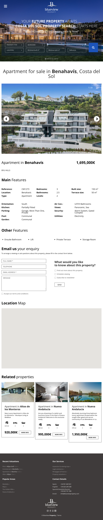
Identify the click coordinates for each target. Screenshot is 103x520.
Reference (72, 50)
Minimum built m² (33, 50)
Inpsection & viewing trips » (61, 466)
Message (6, 278)
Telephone (7, 267)
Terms (59, 515)
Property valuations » (59, 474)
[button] (5, 6)
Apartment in (17, 408)
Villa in (9, 474)
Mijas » (5, 487)
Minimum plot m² (54, 50)
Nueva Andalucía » (9, 492)
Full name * (8, 261)
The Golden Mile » (8, 489)
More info (25, 432)
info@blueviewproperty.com (70, 494)
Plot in (11, 466)
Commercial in (13, 469)
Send (59, 285)
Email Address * (9, 272)
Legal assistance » (58, 469)
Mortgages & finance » (60, 472)
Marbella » (6, 484)
